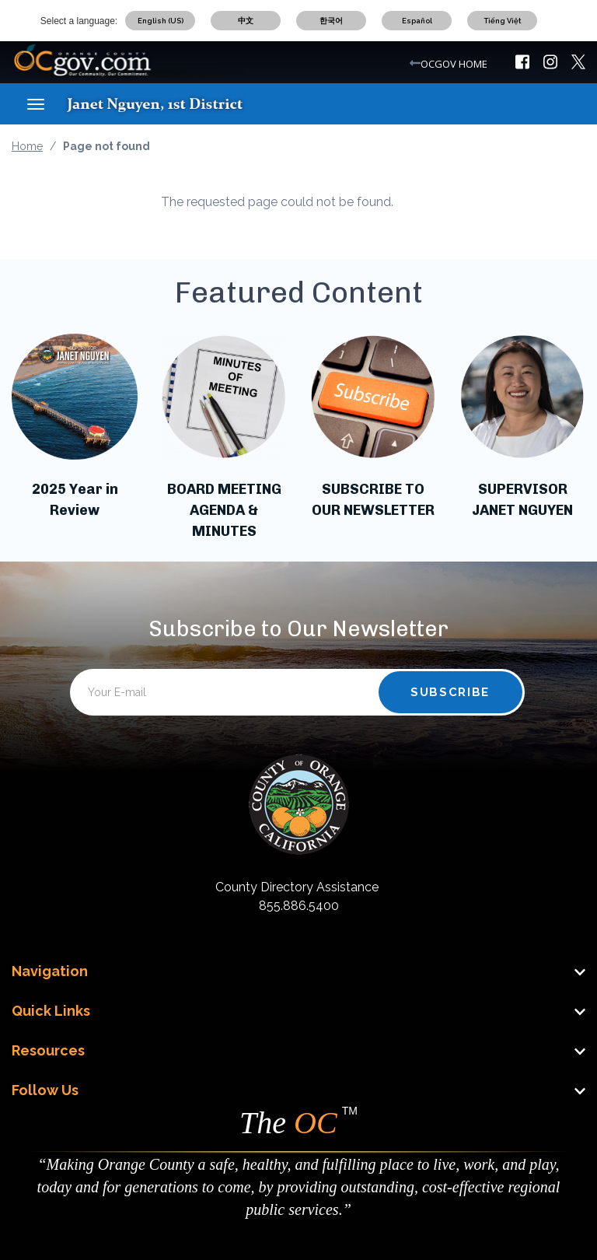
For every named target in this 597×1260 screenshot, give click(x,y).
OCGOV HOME (454, 64)
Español (417, 20)
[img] (522, 62)
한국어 (331, 20)
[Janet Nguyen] (169, 103)
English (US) (160, 20)
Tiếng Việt (503, 20)
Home (27, 146)
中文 (245, 20)
